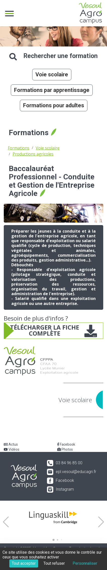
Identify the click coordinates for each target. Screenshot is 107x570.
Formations (18, 148)
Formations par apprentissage (51, 90)
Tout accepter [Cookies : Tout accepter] (24, 563)
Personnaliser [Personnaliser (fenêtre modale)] (85, 563)
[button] (6, 522)
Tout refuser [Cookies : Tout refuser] (54, 563)
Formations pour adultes (53, 105)
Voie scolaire (51, 74)
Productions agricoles (33, 154)
